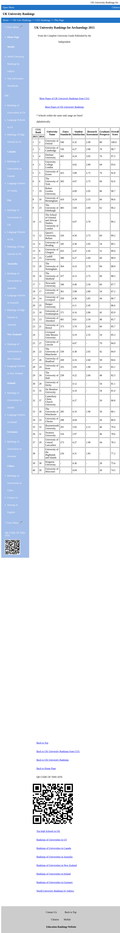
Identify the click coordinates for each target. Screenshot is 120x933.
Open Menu (8, 7)
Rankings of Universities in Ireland (14, 400)
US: (7, 95)
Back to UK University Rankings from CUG (58, 751)
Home (6, 20)
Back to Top (42, 743)
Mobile (67, 919)
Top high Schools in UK (48, 831)
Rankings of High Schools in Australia (16, 317)
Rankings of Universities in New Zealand (14, 351)
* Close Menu (13, 26)
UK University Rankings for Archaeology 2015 (64, 27)
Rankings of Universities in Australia (14, 280)
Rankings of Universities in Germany (14, 449)
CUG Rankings (43, 20)
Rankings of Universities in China (14, 483)
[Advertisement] (64, 71)
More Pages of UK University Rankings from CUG (64, 98)
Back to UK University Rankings (52, 760)
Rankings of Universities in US (51, 839)
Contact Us (12, 497)
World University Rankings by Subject (15, 63)
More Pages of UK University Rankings (64, 107)
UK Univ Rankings (22, 20)
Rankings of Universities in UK (14, 217)
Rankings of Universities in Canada (14, 168)
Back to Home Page (46, 768)
